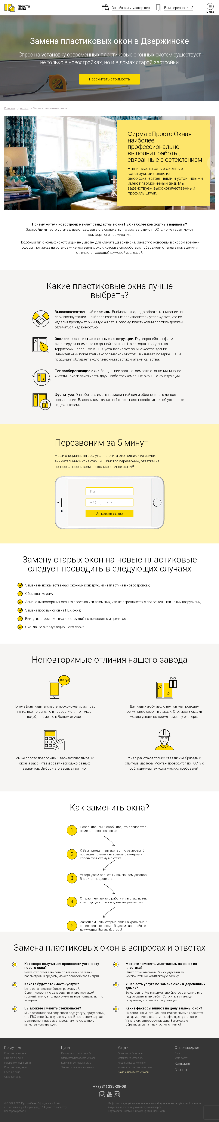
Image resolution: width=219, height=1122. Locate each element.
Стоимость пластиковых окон (78, 1058)
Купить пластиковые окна (76, 1062)
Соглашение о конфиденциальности (145, 1111)
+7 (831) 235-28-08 (109, 1086)
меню (210, 8)
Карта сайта (115, 1111)
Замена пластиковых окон (133, 1072)
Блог (177, 1053)
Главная (9, 108)
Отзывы (181, 1070)
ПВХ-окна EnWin (14, 1058)
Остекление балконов (130, 1053)
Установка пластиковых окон (135, 1067)
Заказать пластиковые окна (77, 1067)
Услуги (24, 108)
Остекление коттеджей (130, 1058)
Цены (65, 1048)
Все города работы (15, 1111)
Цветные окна (12, 1072)
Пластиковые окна (15, 1053)
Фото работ (181, 1058)
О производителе (188, 1048)
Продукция (12, 1048)
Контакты (182, 1063)
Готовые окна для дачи (17, 1062)
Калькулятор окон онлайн (76, 1053)
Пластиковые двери (15, 1067)
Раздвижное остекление (131, 1062)
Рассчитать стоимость (109, 79)
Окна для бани (12, 1076)
